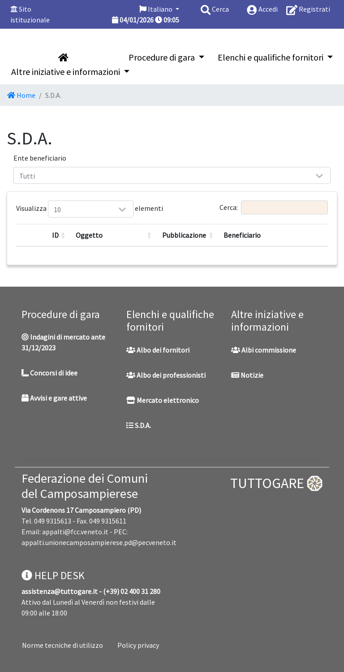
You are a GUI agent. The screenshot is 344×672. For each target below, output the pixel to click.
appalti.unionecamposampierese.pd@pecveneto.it (99, 542)
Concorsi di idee (49, 372)
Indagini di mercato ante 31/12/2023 (63, 342)
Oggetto (89, 235)
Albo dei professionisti (166, 375)
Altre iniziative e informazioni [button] (66, 71)
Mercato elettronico (162, 400)
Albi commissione (263, 349)
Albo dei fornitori (157, 349)
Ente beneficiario (39, 157)
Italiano (156, 8)
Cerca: (273, 207)
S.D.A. (138, 425)
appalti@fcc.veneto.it (75, 531)
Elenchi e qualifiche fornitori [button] (271, 57)
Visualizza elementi (59, 209)
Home (21, 95)
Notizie (247, 375)
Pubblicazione (184, 235)
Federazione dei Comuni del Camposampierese (85, 486)
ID (55, 235)
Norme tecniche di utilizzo (62, 645)
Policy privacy (138, 645)
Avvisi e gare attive (54, 397)
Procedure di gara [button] (163, 57)
